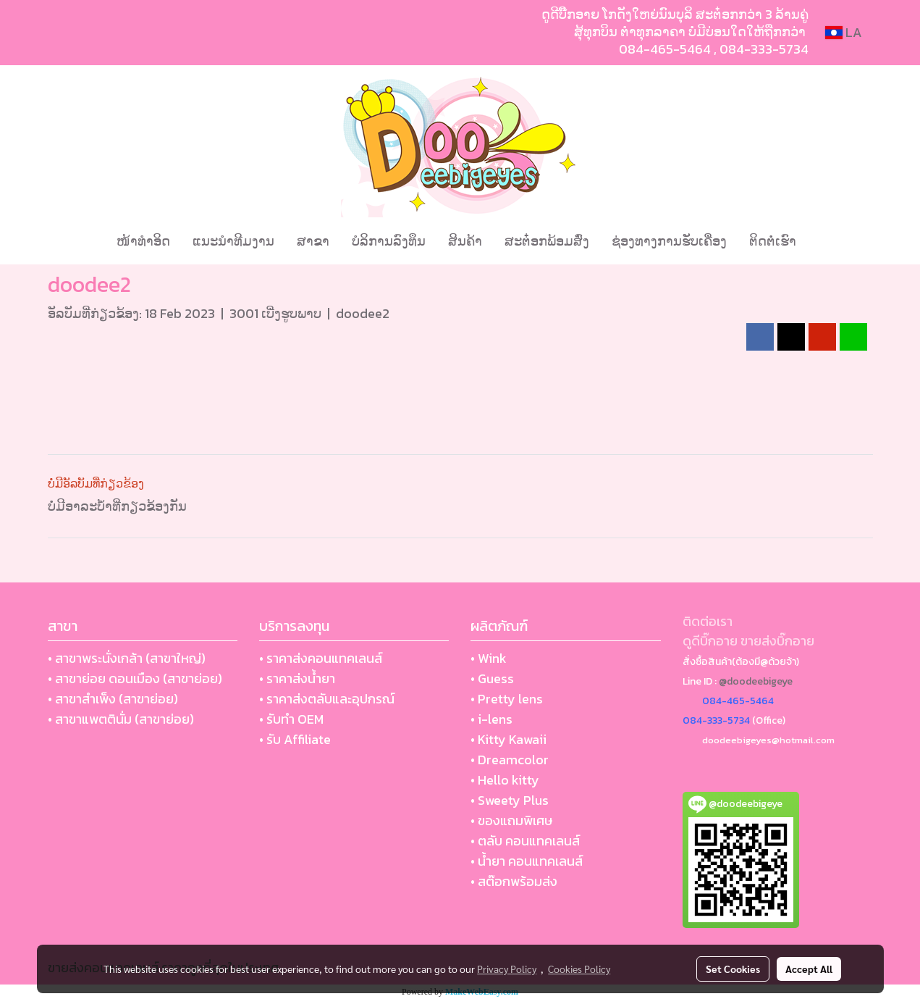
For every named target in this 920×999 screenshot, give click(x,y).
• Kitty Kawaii (508, 739)
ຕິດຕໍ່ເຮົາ (772, 241)
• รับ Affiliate (295, 739)
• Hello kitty (504, 780)
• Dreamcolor (509, 759)
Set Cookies (733, 968)
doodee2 (362, 313)
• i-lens (491, 719)
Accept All (808, 968)
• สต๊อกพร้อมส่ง (513, 881)
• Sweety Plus (509, 800)
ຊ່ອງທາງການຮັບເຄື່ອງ (669, 241)
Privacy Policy (506, 968)
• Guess (492, 678)
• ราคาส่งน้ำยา (297, 678)
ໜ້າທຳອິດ (143, 241)
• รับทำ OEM (291, 719)
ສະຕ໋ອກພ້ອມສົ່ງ (547, 241)
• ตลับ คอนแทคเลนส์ (525, 840)
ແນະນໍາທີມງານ (233, 241)
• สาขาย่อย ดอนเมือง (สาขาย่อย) (135, 678)
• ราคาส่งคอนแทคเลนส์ (320, 658)
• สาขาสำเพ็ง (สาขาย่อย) (113, 699)
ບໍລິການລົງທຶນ (389, 241)
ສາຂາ (313, 241)
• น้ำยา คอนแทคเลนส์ (526, 861)
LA (843, 32)
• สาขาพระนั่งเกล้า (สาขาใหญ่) (127, 658)
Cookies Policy (579, 968)
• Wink (488, 658)
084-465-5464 (665, 49)
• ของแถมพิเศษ (511, 820)
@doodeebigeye (756, 681)
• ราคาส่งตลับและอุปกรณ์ (326, 699)
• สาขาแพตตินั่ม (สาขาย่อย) (121, 719)
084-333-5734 (764, 49)
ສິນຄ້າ (465, 241)
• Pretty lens (506, 699)
